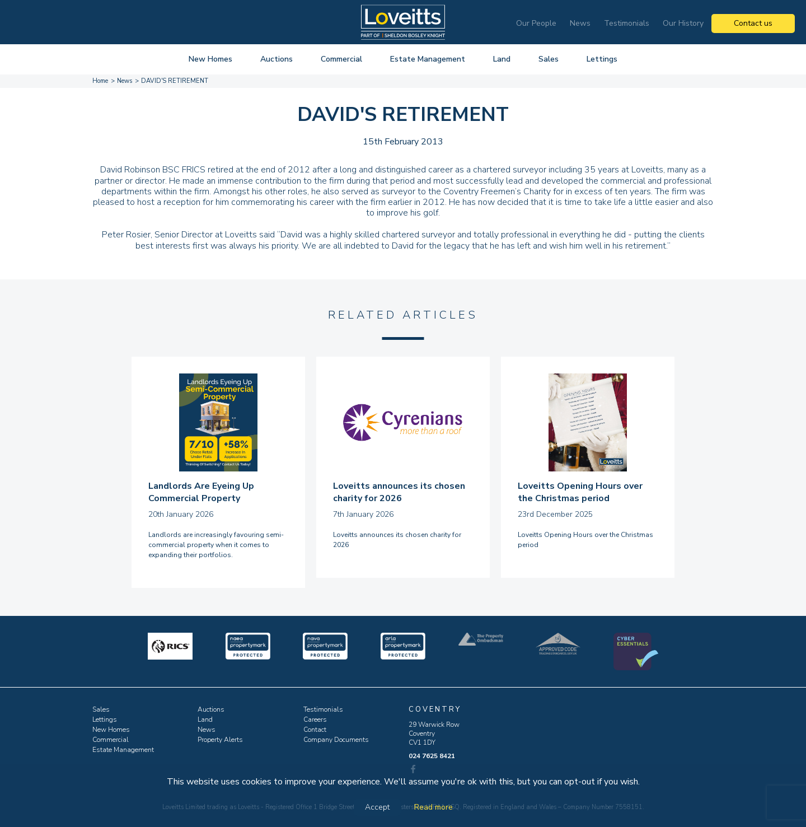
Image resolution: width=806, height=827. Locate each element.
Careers (315, 719)
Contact (314, 729)
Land (501, 59)
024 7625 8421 (432, 756)
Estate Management (427, 59)
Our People (536, 23)
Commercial (341, 59)
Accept (377, 807)
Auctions (276, 59)
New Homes (210, 59)
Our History (683, 23)
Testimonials (626, 23)
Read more (433, 807)
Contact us (753, 23)
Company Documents (336, 739)
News (580, 23)
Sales (548, 59)
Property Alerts (220, 739)
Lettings (602, 59)
